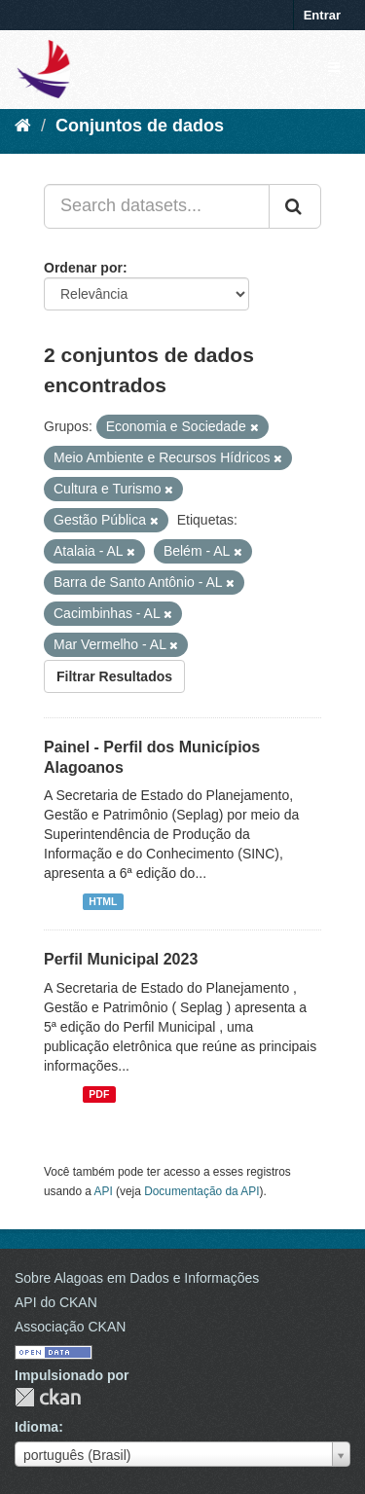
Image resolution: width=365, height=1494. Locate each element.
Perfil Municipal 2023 (121, 959)
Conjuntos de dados (139, 125)
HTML (103, 901)
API (103, 1191)
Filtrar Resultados (114, 676)
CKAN (48, 1397)
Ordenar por (83, 267)
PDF (99, 1094)
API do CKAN (56, 1302)
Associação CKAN (70, 1326)
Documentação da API (201, 1191)
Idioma (36, 1427)
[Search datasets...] (157, 206)
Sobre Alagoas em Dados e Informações (137, 1278)
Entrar (322, 15)
